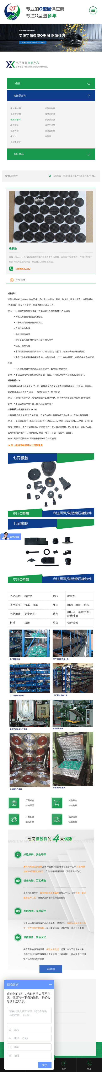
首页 (65, 185)
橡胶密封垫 (50, 131)
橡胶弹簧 (14, 131)
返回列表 (51, 979)
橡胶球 (13, 136)
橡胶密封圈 (15, 108)
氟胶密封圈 (15, 114)
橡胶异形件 (15, 119)
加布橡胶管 (15, 142)
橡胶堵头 (14, 125)
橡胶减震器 (50, 119)
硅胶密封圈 (50, 108)
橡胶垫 (95, 185)
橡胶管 (48, 136)
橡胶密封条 (50, 114)
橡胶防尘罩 (50, 125)
